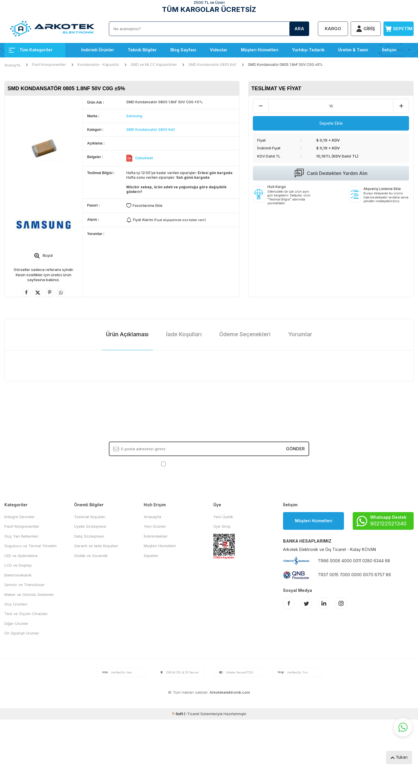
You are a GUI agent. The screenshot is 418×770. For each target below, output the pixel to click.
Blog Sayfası (183, 49)
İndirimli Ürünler (97, 49)
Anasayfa (12, 65)
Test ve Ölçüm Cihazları (26, 613)
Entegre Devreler (19, 516)
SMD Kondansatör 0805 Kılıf (212, 64)
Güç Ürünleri (15, 604)
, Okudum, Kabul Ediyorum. (209, 463)
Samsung (134, 116)
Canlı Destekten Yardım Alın (331, 173)
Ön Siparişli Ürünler (21, 633)
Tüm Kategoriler (31, 49)
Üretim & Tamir (353, 49)
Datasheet (144, 158)
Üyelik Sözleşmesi (90, 526)
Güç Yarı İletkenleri (21, 536)
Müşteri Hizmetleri (259, 49)
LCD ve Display (18, 565)
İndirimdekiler (156, 536)
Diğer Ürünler (16, 623)
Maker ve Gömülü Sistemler (29, 594)
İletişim (389, 49)
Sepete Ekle (331, 123)
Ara (299, 28)
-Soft (178, 714)
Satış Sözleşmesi (89, 536)
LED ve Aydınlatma (20, 555)
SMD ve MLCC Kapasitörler (154, 64)
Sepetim (151, 555)
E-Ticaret (191, 714)
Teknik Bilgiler (142, 49)
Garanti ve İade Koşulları (96, 545)
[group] (43, 147)
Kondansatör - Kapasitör (98, 64)
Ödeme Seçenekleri (245, 334)
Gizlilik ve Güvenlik (91, 555)
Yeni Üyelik (223, 516)
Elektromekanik (18, 575)
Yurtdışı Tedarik (308, 49)
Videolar (218, 49)
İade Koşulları (184, 334)
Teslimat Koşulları (89, 516)
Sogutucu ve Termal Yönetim (30, 545)
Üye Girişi (221, 526)
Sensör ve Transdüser (24, 584)
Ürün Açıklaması (127, 334)
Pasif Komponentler (49, 64)
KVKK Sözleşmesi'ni (187, 463)
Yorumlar (300, 334)
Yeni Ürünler (155, 526)
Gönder (295, 448)
